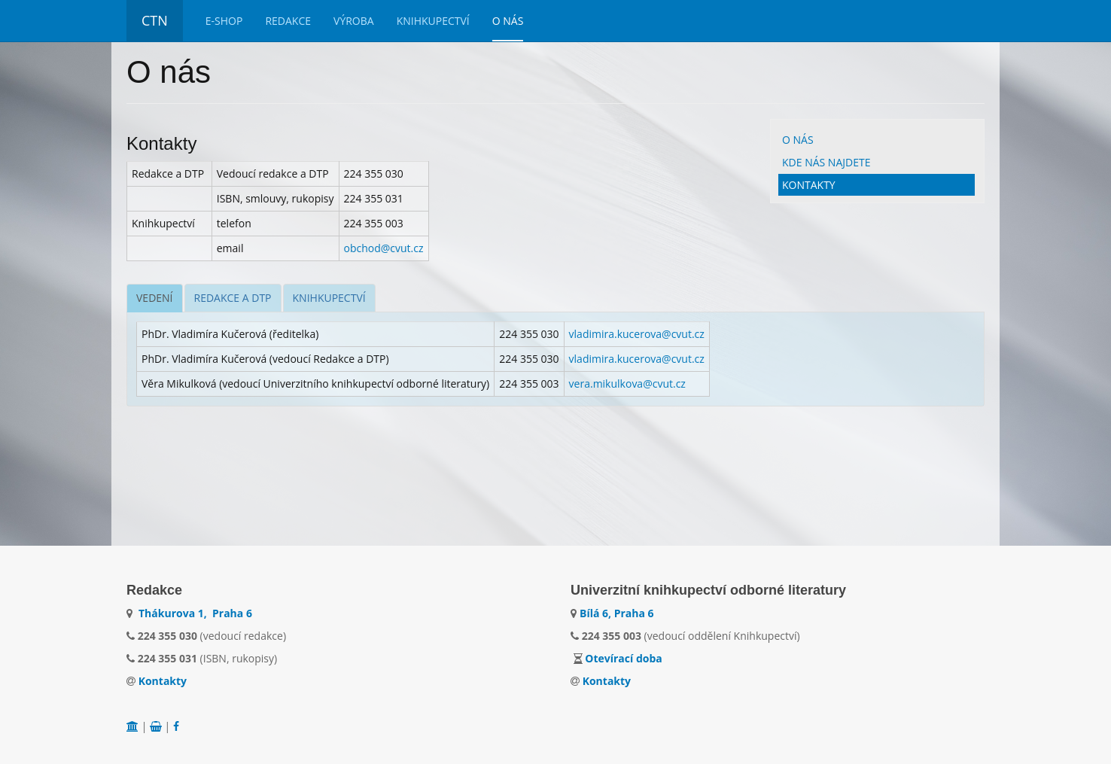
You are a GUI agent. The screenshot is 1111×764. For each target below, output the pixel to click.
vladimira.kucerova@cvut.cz (637, 334)
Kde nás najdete (826, 162)
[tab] (154, 298)
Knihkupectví (433, 21)
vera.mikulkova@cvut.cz (627, 383)
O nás (508, 21)
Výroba (353, 21)
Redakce (288, 21)
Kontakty (809, 185)
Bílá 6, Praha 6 (617, 613)
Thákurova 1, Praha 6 (195, 613)
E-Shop (224, 21)
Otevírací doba (623, 658)
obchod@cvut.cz (384, 248)
